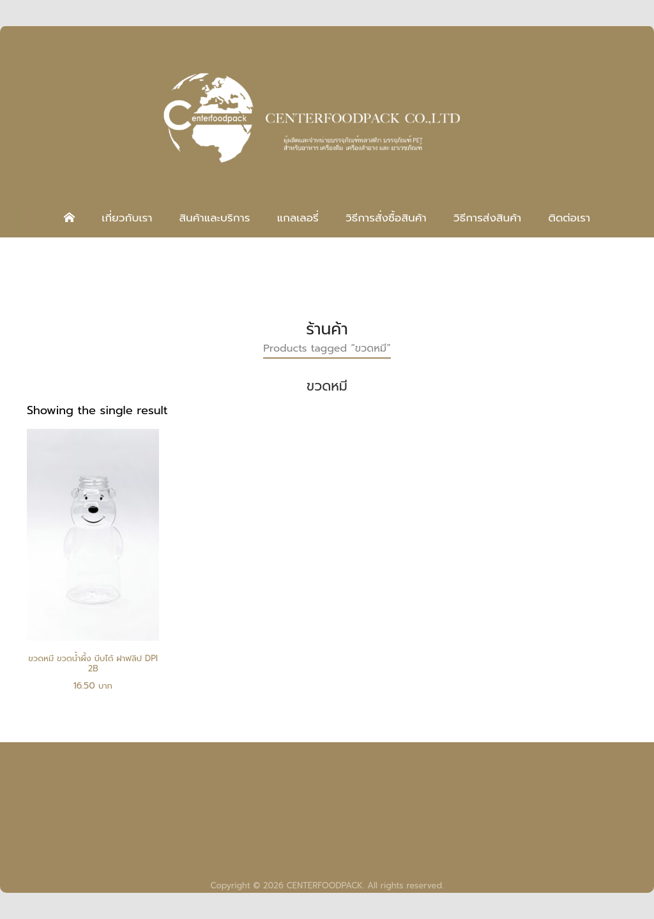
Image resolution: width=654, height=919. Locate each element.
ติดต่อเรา (569, 217)
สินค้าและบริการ (214, 217)
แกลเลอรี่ (298, 217)
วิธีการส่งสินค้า (487, 217)
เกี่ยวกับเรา (127, 217)
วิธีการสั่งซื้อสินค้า (386, 217)
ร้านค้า (326, 329)
